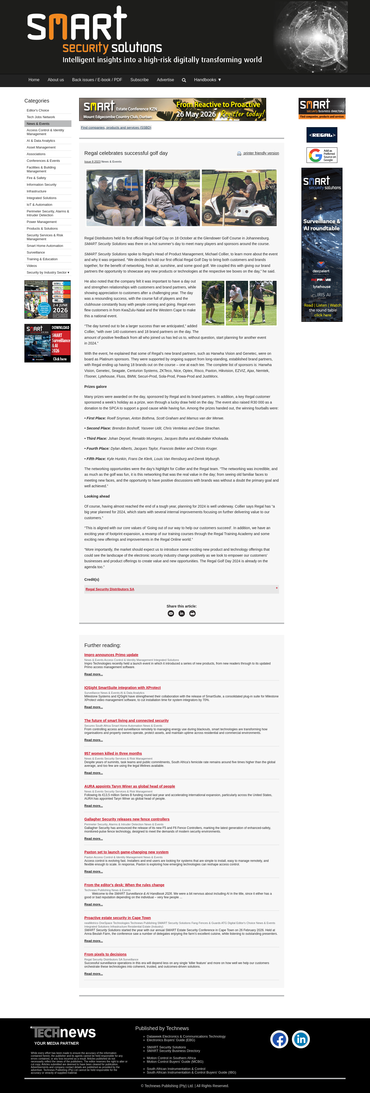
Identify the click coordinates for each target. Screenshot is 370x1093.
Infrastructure (37, 191)
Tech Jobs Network (41, 117)
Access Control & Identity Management (45, 132)
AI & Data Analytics (41, 141)
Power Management (42, 222)
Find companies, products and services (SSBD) (116, 127)
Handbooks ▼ (208, 79)
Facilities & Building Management (41, 169)
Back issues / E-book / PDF (97, 80)
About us (56, 80)
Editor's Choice (38, 110)
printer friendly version (257, 153)
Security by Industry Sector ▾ (48, 272)
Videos (32, 266)
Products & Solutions (42, 228)
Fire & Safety (36, 178)
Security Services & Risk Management (45, 237)
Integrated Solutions (42, 198)
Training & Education (42, 259)
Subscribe (140, 80)
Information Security (42, 184)
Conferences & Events (43, 161)
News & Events (38, 124)
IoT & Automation (39, 205)
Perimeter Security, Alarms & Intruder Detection (48, 213)
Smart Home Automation (45, 246)
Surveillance (36, 252)
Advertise (165, 80)
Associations (36, 154)
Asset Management (41, 147)
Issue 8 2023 (92, 161)
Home (34, 80)
